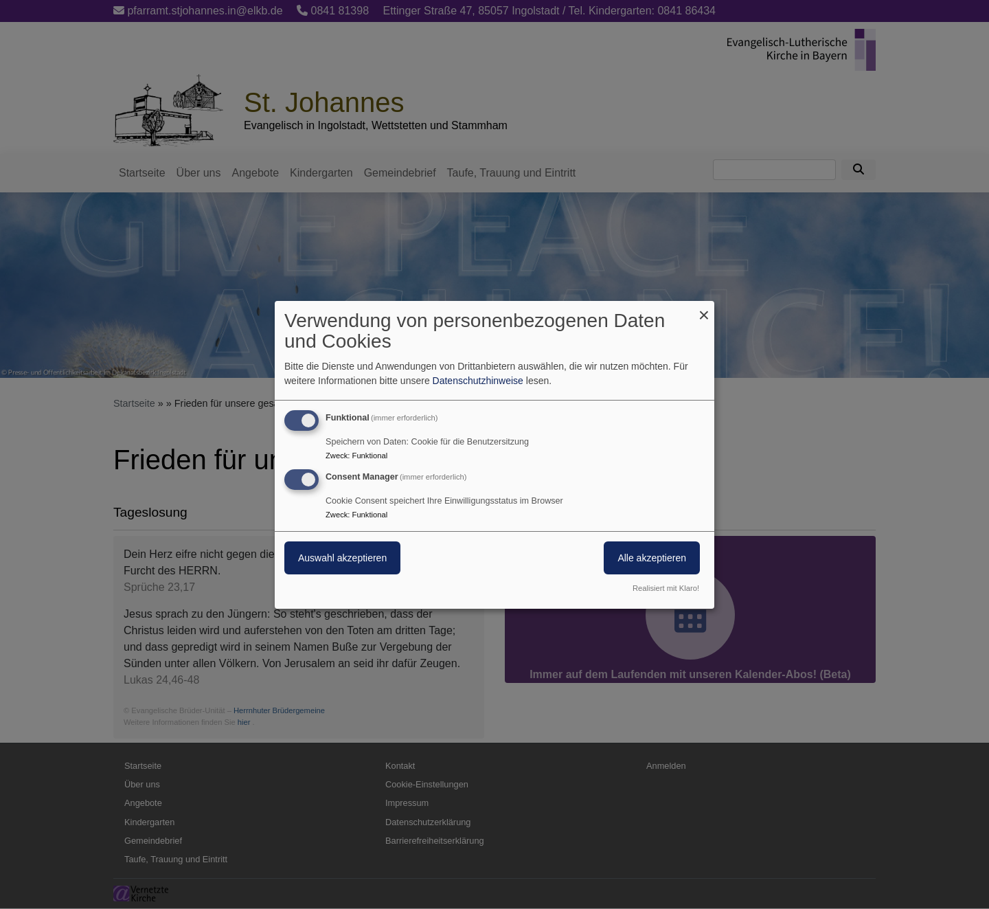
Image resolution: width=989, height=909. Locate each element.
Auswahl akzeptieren (342, 557)
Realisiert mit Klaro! (666, 588)
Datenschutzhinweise (478, 380)
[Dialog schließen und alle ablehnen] (704, 308)
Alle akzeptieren (651, 557)
